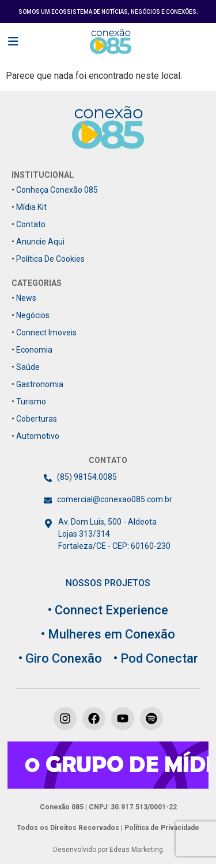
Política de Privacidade (161, 827)
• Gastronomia (37, 384)
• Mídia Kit (29, 207)
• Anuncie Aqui (38, 241)
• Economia (32, 349)
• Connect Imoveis (44, 332)
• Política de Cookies (48, 258)
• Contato (29, 224)
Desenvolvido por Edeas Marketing (108, 850)
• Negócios (31, 315)
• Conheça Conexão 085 (55, 189)
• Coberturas (34, 418)
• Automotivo (35, 436)
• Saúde (26, 367)
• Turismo (29, 401)
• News (24, 298)
